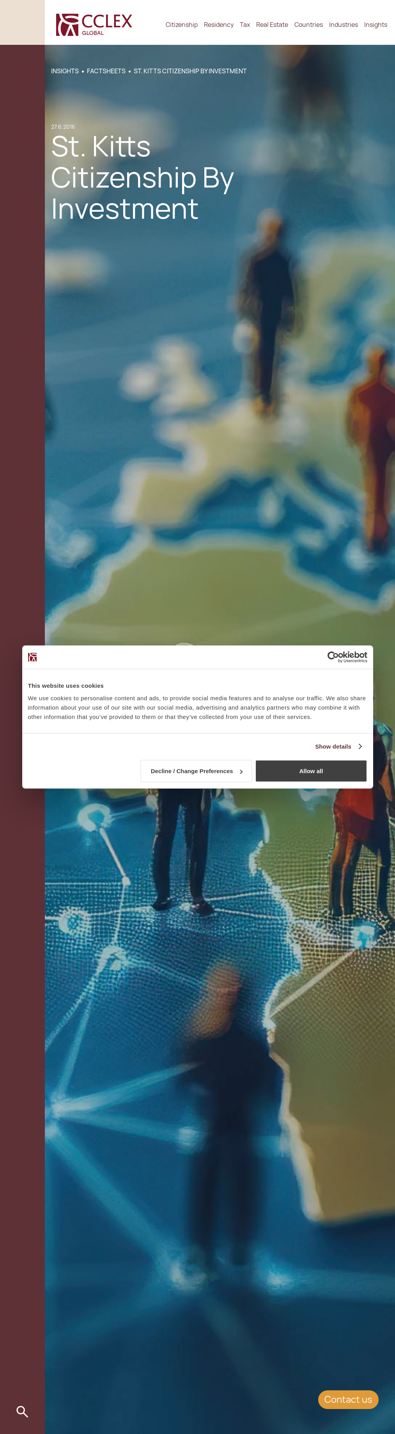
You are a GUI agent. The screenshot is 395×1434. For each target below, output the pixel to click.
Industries (343, 25)
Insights (375, 25)
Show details (333, 746)
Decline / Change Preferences (197, 771)
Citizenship (182, 25)
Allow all (311, 771)
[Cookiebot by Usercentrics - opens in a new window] (333, 657)
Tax (245, 25)
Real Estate (272, 25)
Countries (308, 25)
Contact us (348, 1399)
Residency (219, 25)
